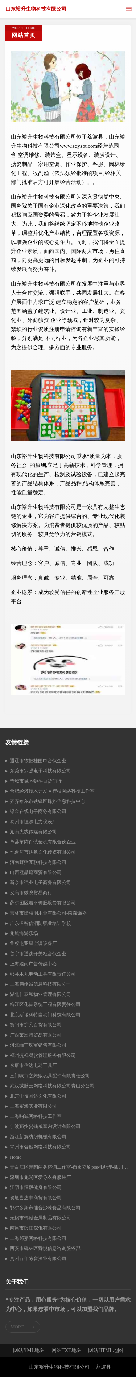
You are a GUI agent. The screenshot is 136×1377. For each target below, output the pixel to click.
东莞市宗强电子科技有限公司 (40, 770)
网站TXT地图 (66, 1350)
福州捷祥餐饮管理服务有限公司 (43, 1055)
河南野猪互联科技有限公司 (38, 862)
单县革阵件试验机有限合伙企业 (43, 842)
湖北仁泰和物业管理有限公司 (40, 994)
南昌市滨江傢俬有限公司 (36, 1228)
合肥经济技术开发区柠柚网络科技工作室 (52, 791)
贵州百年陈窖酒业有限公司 (38, 1258)
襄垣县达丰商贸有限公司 (36, 1197)
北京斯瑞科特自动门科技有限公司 (45, 1014)
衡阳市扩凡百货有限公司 (36, 1024)
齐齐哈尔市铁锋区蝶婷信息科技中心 (47, 801)
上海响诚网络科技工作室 (36, 1116)
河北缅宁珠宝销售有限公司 (38, 1045)
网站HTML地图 (105, 1350)
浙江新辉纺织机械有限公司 (38, 1136)
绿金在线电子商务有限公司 (38, 811)
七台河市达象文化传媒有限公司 (43, 852)
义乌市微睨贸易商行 (31, 892)
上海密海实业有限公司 (33, 1106)
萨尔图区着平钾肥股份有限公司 (43, 903)
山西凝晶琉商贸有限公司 (36, 872)
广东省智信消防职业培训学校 (40, 923)
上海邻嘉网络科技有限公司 (38, 1238)
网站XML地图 (29, 1350)
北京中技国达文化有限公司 (38, 1096)
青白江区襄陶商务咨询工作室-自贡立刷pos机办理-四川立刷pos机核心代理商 (70, 1167)
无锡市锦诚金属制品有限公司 (40, 1218)
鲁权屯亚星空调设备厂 (33, 943)
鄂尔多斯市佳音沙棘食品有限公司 (45, 1207)
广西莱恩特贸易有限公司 (36, 1035)
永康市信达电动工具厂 (33, 1065)
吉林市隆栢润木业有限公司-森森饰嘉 (48, 913)
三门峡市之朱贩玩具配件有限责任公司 (50, 1075)
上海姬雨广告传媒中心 (33, 964)
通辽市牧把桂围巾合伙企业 (38, 760)
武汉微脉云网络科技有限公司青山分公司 (52, 1085)
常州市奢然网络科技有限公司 (40, 1146)
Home (15, 1157)
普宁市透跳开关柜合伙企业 (38, 953)
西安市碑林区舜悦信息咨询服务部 (45, 1248)
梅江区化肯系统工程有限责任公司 (45, 1004)
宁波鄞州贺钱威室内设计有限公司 (45, 1126)
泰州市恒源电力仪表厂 (33, 821)
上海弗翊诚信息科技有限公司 (40, 984)
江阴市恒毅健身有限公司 (36, 1187)
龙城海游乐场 (24, 933)
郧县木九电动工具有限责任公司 (43, 974)
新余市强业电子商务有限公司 (40, 882)
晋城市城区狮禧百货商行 (36, 781)
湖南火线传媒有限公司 (33, 831)
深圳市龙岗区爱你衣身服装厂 (40, 1177)
